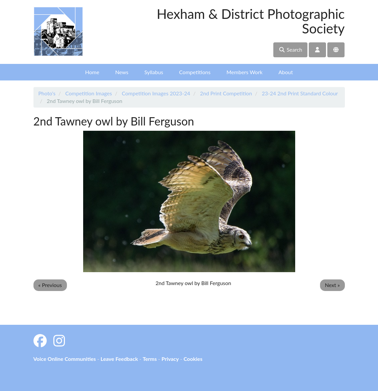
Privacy (170, 359)
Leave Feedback (119, 359)
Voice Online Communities (64, 359)
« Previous (50, 285)
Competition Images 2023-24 (156, 93)
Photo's (47, 93)
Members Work (244, 72)
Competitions (195, 72)
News (122, 72)
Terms (150, 359)
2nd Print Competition (226, 93)
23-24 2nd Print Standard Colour (300, 93)
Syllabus (153, 72)
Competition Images (88, 93)
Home (92, 72)
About (285, 72)
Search (290, 49)
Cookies (193, 359)
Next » (332, 285)
